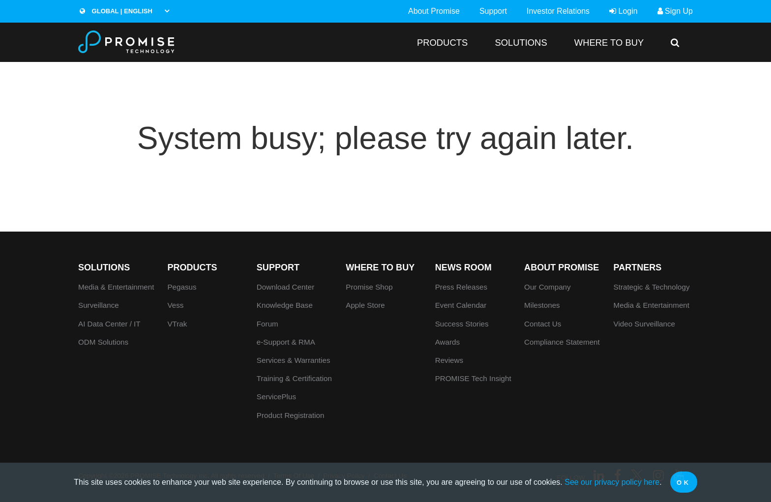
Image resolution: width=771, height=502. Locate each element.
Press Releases (461, 287)
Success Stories (462, 324)
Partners (638, 267)
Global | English (116, 11)
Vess (175, 305)
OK (684, 482)
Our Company (547, 287)
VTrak (177, 324)
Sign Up (675, 11)
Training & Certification (294, 378)
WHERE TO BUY (609, 42)
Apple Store (365, 305)
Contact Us (542, 324)
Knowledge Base (285, 305)
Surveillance (98, 305)
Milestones (542, 305)
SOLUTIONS (521, 42)
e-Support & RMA (286, 342)
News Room (463, 267)
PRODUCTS (442, 42)
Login (623, 11)
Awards (447, 342)
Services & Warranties (293, 360)
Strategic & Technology (652, 287)
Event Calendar (461, 305)
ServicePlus (276, 396)
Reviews (449, 360)
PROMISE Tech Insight (473, 378)
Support (493, 11)
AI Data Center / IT (109, 324)
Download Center (285, 287)
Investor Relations (558, 11)
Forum (267, 324)
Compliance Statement (562, 342)
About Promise (434, 11)
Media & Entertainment (116, 287)
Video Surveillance (645, 324)
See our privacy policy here (611, 482)
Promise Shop (369, 287)
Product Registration (291, 415)
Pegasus (181, 287)
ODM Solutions (103, 342)
